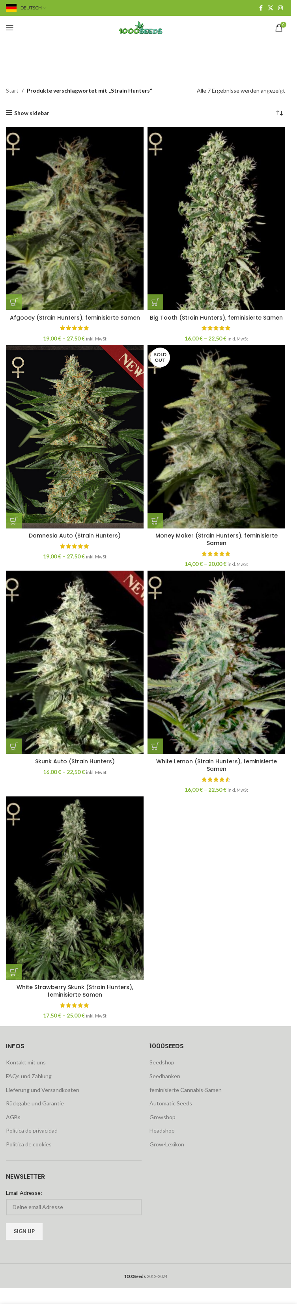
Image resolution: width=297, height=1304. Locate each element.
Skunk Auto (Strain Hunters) (75, 761)
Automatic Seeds (170, 1103)
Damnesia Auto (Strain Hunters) (75, 535)
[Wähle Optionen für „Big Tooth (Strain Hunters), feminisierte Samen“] (155, 302)
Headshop (162, 1130)
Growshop (162, 1117)
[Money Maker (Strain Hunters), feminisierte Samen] (216, 436)
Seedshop (161, 1062)
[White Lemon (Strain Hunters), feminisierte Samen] (216, 662)
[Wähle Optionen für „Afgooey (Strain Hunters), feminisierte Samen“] (14, 302)
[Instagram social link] (280, 8)
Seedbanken (164, 1076)
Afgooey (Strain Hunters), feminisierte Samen (75, 318)
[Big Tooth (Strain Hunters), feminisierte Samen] (216, 218)
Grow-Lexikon (166, 1144)
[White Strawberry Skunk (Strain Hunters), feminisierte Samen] (75, 888)
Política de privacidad (32, 1130)
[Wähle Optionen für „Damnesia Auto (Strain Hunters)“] (14, 520)
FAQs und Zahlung (29, 1076)
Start (12, 90)
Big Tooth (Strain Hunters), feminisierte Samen (216, 318)
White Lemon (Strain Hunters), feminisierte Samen (216, 765)
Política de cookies (29, 1144)
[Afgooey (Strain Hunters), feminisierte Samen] (75, 218)
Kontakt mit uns (26, 1062)
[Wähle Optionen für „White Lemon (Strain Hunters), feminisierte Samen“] (155, 746)
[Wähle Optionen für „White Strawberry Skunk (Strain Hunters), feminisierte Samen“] (14, 972)
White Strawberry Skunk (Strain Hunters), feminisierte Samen (75, 991)
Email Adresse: (24, 1192)
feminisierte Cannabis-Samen (185, 1089)
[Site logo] (145, 27)
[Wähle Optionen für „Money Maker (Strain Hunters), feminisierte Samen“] (155, 520)
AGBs (13, 1117)
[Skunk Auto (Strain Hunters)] (75, 662)
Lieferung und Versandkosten (42, 1089)
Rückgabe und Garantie (35, 1103)
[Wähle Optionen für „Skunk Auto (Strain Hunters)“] (14, 746)
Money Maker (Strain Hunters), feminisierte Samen (216, 539)
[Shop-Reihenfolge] (279, 113)
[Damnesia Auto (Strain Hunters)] (75, 436)
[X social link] (270, 8)
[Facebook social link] (260, 8)
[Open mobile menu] (10, 27)
